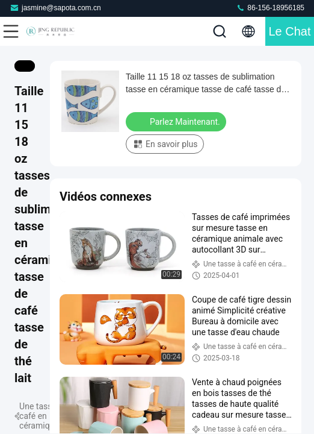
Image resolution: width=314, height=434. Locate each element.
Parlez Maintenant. (177, 121)
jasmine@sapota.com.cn (55, 7)
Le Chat (289, 31)
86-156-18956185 (270, 7)
